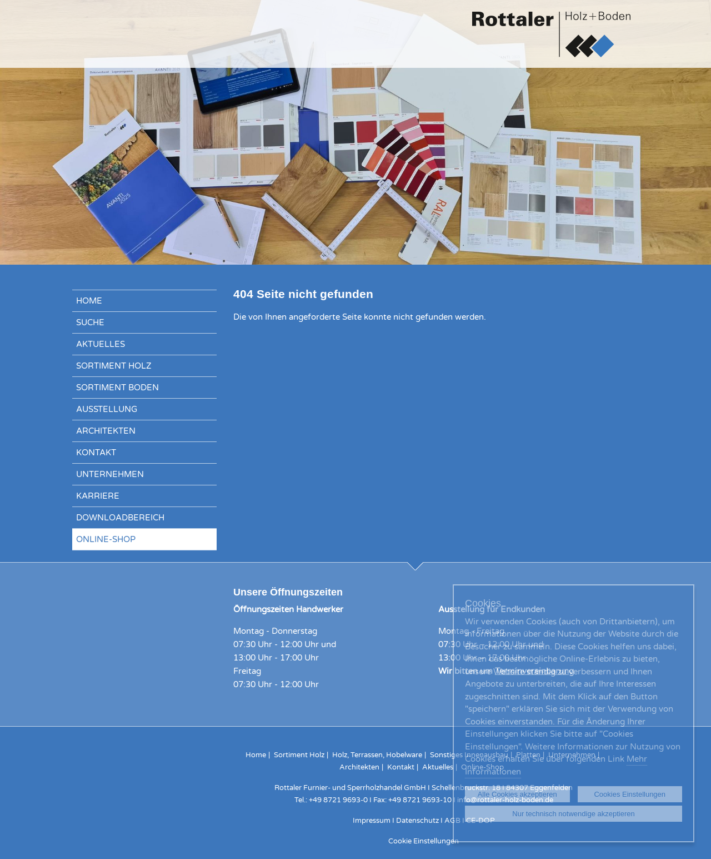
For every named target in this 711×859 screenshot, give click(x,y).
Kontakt (96, 453)
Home (89, 301)
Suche (90, 322)
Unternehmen (110, 474)
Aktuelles (100, 344)
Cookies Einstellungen (629, 794)
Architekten (106, 431)
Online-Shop (106, 539)
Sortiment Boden (117, 388)
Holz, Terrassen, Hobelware (377, 755)
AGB (452, 820)
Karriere (97, 496)
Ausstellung (106, 409)
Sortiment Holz (114, 366)
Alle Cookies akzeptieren (517, 794)
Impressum (371, 820)
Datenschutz (418, 820)
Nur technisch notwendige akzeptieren (573, 814)
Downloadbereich (120, 518)
